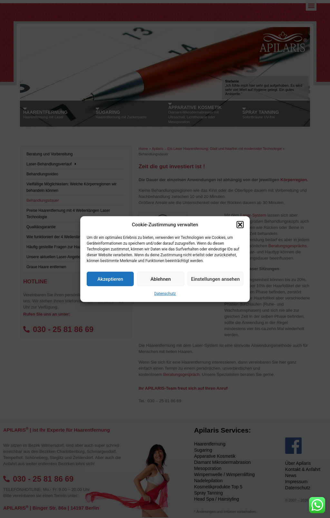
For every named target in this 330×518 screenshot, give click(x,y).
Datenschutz (165, 293)
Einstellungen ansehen (215, 279)
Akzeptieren (110, 279)
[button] (240, 224)
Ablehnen (160, 279)
